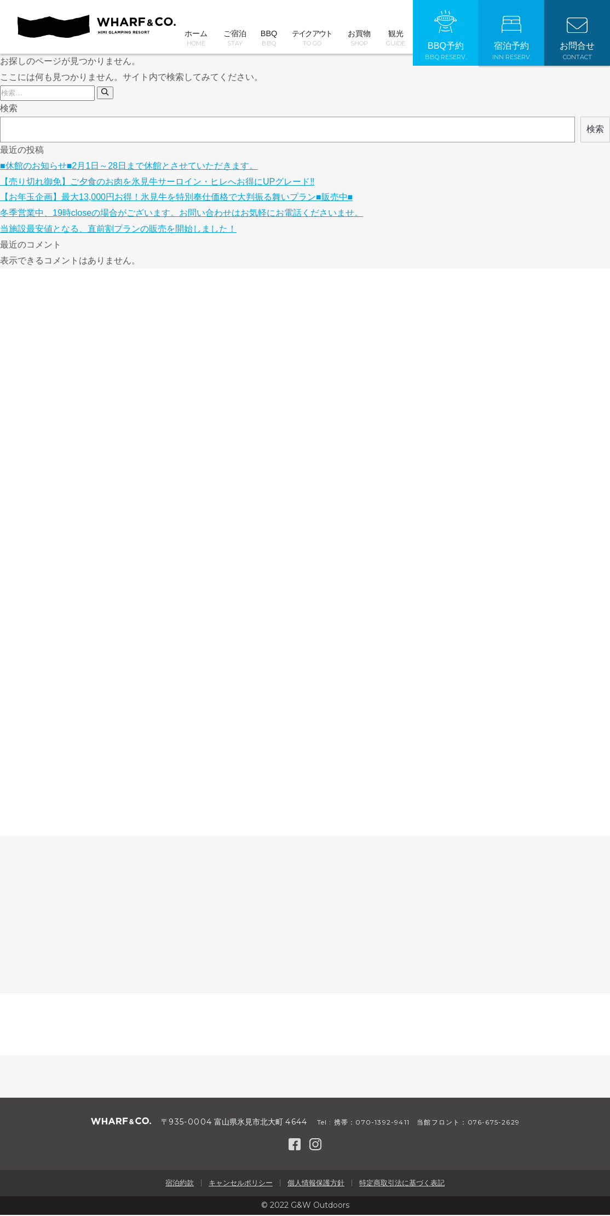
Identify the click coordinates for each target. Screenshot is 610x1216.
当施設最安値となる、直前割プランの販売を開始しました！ (118, 229)
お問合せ (577, 39)
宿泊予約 (511, 38)
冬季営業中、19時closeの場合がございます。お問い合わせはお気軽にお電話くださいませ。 (181, 214)
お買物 (359, 38)
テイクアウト (312, 38)
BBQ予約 (446, 35)
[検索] (105, 94)
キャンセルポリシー (241, 1184)
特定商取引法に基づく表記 (402, 1184)
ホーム (196, 38)
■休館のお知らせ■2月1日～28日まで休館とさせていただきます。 (129, 166)
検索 (9, 109)
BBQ (269, 38)
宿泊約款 (179, 1184)
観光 (395, 38)
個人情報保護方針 (315, 1184)
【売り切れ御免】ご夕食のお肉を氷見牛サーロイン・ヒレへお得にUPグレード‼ (157, 182)
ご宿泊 (234, 38)
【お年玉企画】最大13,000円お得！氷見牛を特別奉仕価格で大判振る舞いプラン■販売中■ (176, 198)
